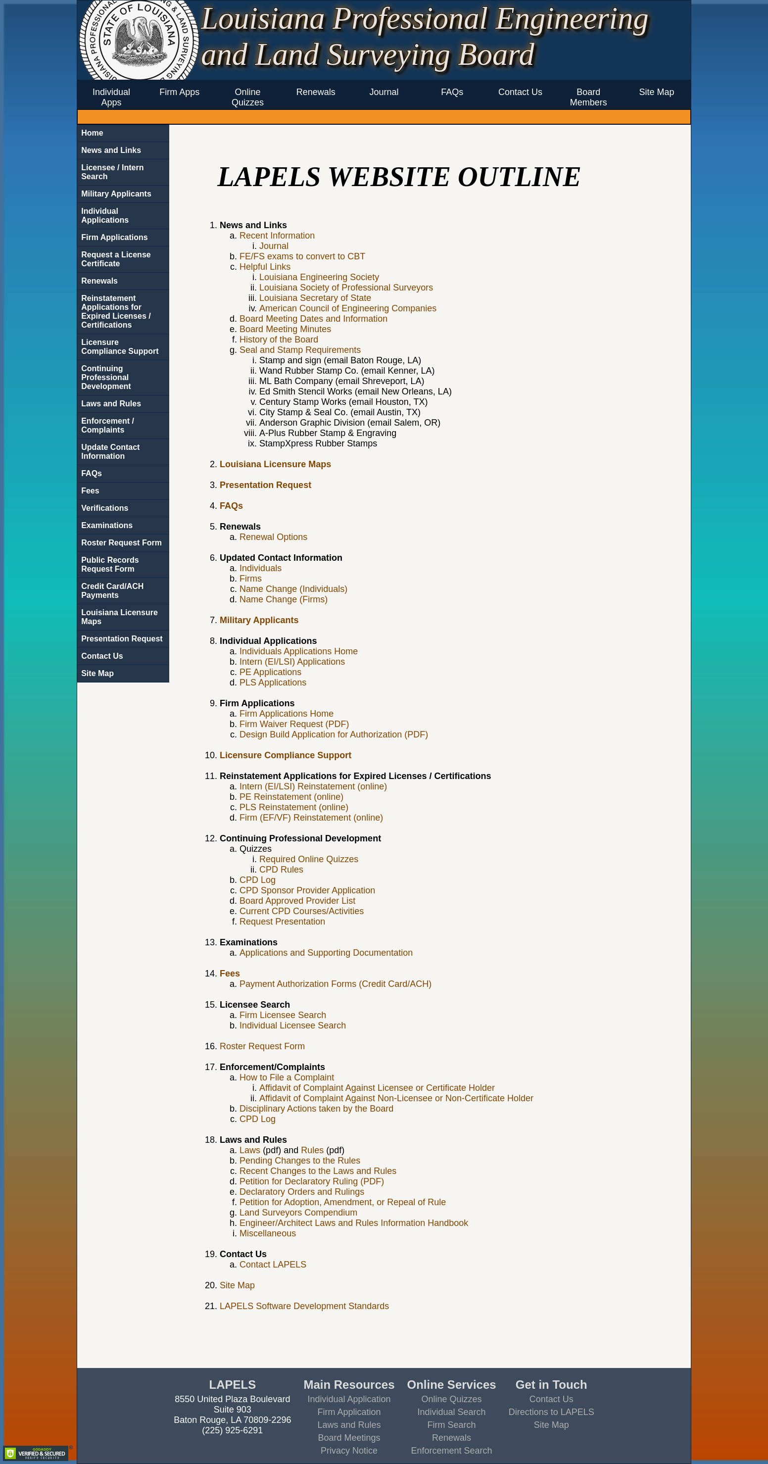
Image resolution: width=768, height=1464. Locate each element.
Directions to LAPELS (551, 1412)
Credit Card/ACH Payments (112, 590)
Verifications (104, 508)
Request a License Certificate (116, 259)
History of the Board (279, 339)
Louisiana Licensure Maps (119, 617)
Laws (250, 1150)
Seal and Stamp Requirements (300, 350)
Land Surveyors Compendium (298, 1213)
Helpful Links (265, 267)
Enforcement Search (451, 1451)
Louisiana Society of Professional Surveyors (346, 288)
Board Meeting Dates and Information (313, 319)
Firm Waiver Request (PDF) (294, 724)
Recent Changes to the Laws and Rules (318, 1171)
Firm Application (349, 1412)
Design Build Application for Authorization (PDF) (334, 734)
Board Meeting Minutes (285, 329)
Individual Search (452, 1412)
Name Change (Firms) (284, 599)
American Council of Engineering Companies (347, 308)
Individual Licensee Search (293, 1025)
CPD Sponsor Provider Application (307, 890)
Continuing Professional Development (106, 377)
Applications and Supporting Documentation (326, 953)
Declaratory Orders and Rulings (302, 1192)
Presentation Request (121, 638)
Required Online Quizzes (308, 859)
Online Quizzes (248, 97)
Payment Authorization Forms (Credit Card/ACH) (336, 984)
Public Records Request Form (110, 564)
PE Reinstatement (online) (291, 797)
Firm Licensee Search (283, 1015)
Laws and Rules (111, 403)
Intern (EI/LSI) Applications (292, 662)
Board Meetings (349, 1438)
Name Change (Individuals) (293, 589)
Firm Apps (179, 92)
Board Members (588, 97)
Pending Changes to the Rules (300, 1161)
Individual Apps (111, 97)
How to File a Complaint (287, 1077)
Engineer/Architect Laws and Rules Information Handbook (354, 1223)
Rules (312, 1150)
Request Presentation (282, 922)
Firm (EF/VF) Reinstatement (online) (311, 818)
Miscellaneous (268, 1233)
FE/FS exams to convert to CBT (302, 256)
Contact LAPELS (273, 1264)
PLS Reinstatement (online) (294, 807)
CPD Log (258, 880)
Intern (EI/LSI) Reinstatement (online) (313, 786)
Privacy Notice (349, 1451)
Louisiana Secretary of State (315, 298)
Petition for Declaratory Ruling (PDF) (312, 1181)
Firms (251, 579)
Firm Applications (114, 237)
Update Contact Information (110, 451)
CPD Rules (281, 870)
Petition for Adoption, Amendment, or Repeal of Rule (343, 1202)
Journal (383, 92)
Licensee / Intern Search (112, 172)
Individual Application (348, 1399)
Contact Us (520, 92)
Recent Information (277, 236)
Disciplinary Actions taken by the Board (316, 1109)
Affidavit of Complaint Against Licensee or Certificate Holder (377, 1088)
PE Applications (270, 672)
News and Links (111, 150)
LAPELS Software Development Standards (304, 1306)
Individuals (261, 568)
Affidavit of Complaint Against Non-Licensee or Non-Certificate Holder (396, 1098)
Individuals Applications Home (299, 651)
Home (92, 133)
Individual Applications (105, 215)
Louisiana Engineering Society (319, 277)
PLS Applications (273, 682)
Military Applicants (116, 194)
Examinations (107, 525)
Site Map (656, 92)
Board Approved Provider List (297, 901)
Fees (90, 491)
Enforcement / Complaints (107, 425)
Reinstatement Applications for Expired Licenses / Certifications (116, 311)
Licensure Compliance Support (119, 346)
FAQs (452, 92)
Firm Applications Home (287, 714)
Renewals (316, 92)
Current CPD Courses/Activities (302, 911)
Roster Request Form (121, 542)
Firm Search (452, 1425)
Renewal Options (273, 537)
